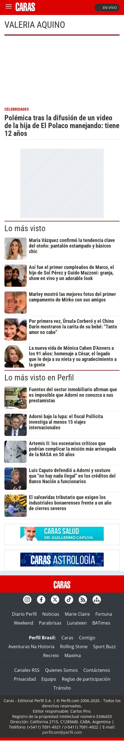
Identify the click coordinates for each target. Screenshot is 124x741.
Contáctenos (96, 670)
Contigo (87, 638)
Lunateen (77, 623)
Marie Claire (77, 614)
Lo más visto (25, 228)
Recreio (51, 655)
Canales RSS (26, 670)
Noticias (50, 614)
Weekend (23, 623)
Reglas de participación (86, 679)
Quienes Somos (61, 670)
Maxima (73, 655)
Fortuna (103, 614)
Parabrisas (50, 623)
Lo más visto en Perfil (39, 377)
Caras (67, 638)
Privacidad (25, 679)
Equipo (48, 679)
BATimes (101, 623)
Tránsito (62, 688)
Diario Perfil (24, 614)
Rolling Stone (74, 646)
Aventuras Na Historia (31, 646)
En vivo (107, 7)
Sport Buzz (104, 646)
